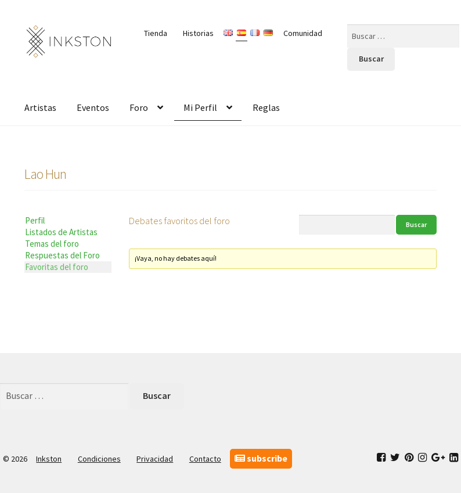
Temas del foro (52, 243)
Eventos (93, 107)
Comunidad (302, 33)
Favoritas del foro (56, 266)
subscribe (261, 458)
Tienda (155, 33)
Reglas (266, 107)
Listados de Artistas (61, 231)
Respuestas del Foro (62, 255)
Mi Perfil (200, 107)
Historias (198, 33)
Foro (138, 107)
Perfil (35, 220)
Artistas (40, 107)
